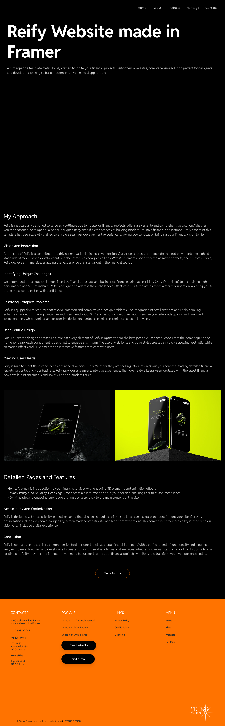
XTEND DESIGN (73, 721)
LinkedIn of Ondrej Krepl (74, 634)
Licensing (120, 634)
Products (170, 634)
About (168, 627)
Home (168, 620)
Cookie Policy (122, 627)
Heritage (170, 642)
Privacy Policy (122, 620)
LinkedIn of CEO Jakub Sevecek (78, 620)
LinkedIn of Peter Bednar (74, 627)
